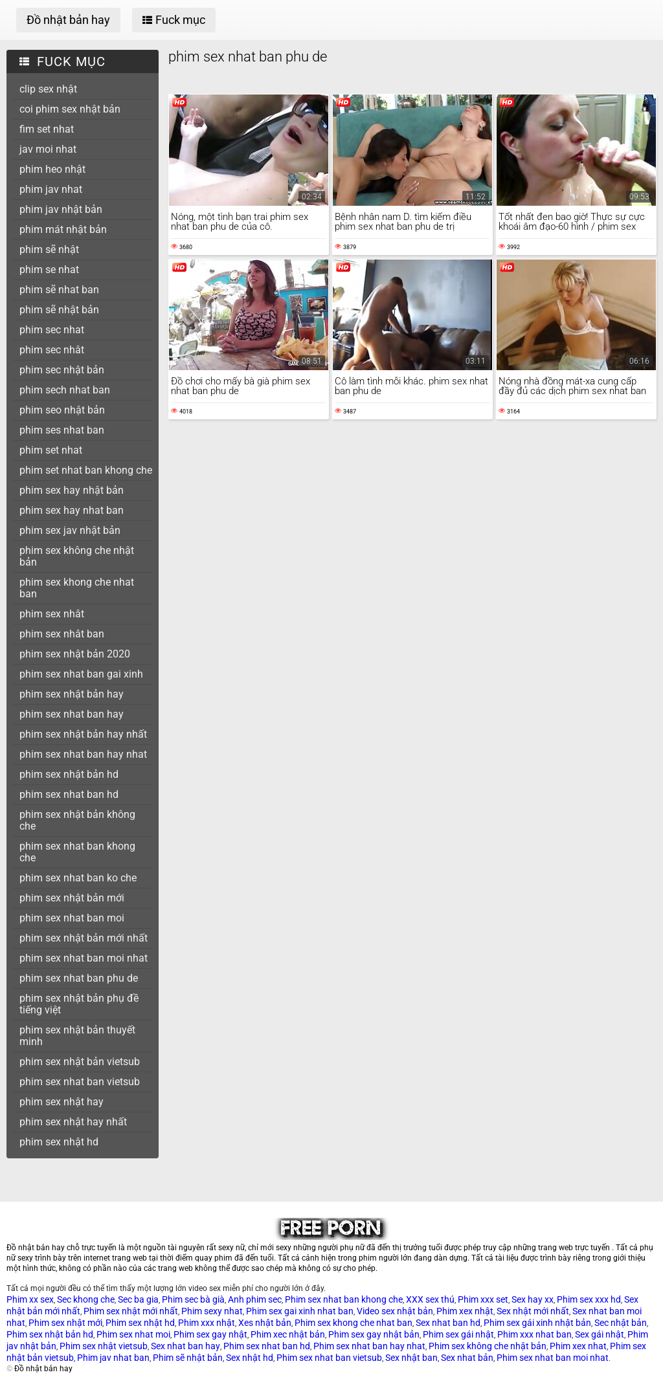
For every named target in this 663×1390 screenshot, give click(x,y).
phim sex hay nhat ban (71, 510)
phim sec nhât (51, 350)
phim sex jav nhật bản (69, 530)
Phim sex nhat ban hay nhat (369, 1346)
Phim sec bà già (193, 1299)
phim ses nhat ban (61, 430)
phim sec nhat (51, 330)
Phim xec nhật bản (288, 1334)
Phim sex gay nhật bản (374, 1334)
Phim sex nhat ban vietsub (329, 1357)
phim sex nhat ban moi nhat (83, 958)
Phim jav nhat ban (113, 1357)
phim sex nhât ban (61, 634)
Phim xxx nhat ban (534, 1334)
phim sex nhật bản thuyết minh (77, 1036)
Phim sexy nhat (212, 1311)
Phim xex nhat (578, 1346)
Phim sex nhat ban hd (266, 1346)
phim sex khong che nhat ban (76, 588)
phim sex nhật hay (61, 1102)
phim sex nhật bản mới (71, 898)
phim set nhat (50, 450)
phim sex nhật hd (58, 1142)
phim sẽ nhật (49, 249)
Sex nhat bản (467, 1357)
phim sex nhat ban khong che (77, 852)
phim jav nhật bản (60, 209)
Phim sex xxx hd (589, 1299)
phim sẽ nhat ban (59, 289)
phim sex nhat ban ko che (78, 878)
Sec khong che (86, 1299)
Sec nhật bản (620, 1323)
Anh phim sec (255, 1299)
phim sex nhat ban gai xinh (81, 674)
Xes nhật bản (264, 1323)
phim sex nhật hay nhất (73, 1122)
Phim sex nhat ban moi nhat (553, 1357)
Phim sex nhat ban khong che (344, 1299)
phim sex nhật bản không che (77, 820)
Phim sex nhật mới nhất (131, 1311)
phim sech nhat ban (64, 390)
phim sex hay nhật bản (71, 490)
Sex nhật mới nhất (533, 1311)
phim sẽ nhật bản (59, 309)
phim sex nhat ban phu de (78, 978)
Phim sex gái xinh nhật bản (537, 1323)
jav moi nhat (47, 149)
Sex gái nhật (599, 1334)
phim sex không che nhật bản (76, 556)
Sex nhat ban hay (185, 1346)
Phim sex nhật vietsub (104, 1346)
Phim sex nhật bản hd (49, 1334)
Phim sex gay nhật (210, 1334)
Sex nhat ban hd (448, 1323)
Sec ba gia (138, 1299)
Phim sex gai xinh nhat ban (300, 1311)
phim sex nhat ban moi (71, 918)
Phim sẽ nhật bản (188, 1357)
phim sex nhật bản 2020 (74, 654)
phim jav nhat (50, 189)
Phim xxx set (483, 1299)
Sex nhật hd (249, 1357)
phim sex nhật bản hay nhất (83, 734)
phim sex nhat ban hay (71, 714)
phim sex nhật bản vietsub (79, 1061)
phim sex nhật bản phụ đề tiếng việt (79, 1004)
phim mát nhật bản (63, 229)
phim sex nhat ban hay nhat (83, 754)
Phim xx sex (30, 1299)
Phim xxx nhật (206, 1323)
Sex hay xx (532, 1299)
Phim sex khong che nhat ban (353, 1323)
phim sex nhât (51, 614)
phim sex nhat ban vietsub (79, 1082)
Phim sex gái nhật (458, 1334)
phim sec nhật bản (61, 370)
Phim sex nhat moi (133, 1334)
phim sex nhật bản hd (68, 774)
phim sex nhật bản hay (71, 694)
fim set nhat (46, 129)
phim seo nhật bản (62, 410)
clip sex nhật (48, 89)
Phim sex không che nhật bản (487, 1346)
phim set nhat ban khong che (85, 470)
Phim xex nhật (464, 1311)
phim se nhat (49, 269)
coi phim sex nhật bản (69, 109)
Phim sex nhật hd (140, 1323)
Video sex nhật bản (395, 1311)
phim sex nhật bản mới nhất (83, 938)
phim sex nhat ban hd (68, 794)
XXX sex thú (430, 1299)
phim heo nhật (52, 169)
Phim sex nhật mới (65, 1323)
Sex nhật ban (411, 1357)
